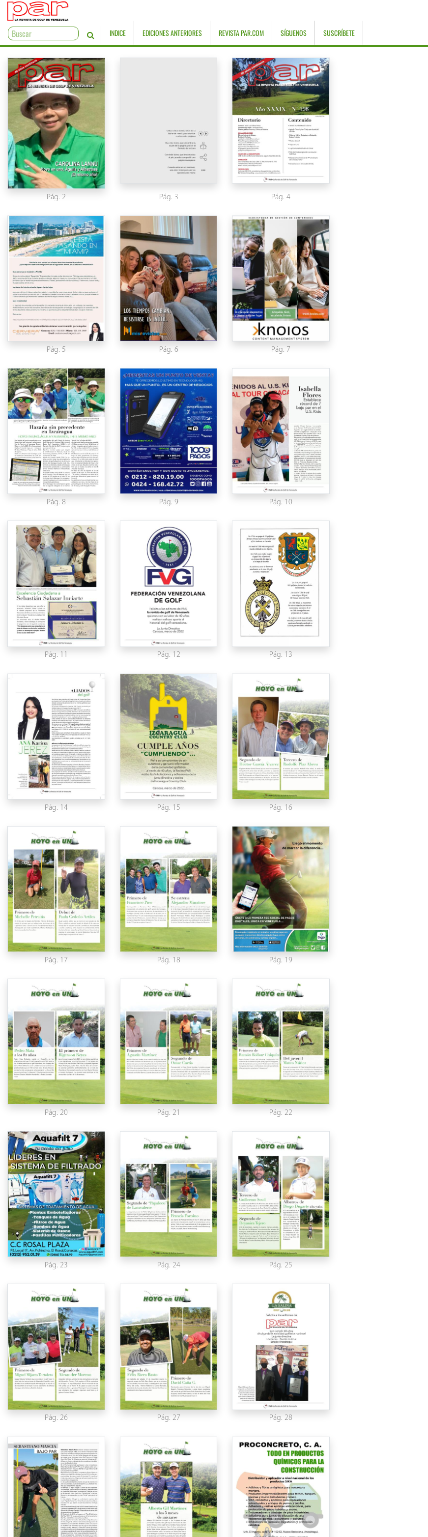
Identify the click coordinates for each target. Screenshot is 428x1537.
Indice (175, 12)
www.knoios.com (321, 1528)
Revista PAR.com (298, 12)
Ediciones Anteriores (229, 12)
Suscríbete (396, 12)
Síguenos (351, 12)
